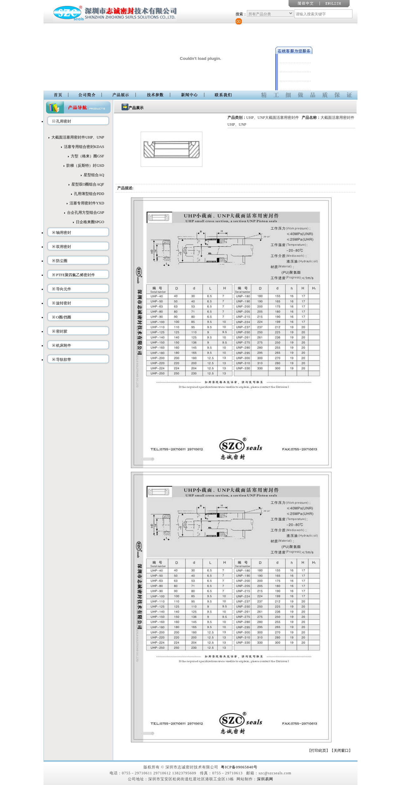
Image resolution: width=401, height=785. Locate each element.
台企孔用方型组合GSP (85, 212)
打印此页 (318, 750)
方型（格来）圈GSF (87, 156)
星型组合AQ (94, 175)
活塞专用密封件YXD (87, 203)
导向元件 (63, 289)
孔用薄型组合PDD (89, 194)
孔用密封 (63, 121)
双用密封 (63, 247)
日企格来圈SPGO (90, 222)
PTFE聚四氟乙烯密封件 (75, 275)
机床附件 (63, 345)
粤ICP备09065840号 (239, 767)
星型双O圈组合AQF (87, 184)
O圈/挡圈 (63, 317)
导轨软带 (63, 359)
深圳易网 (265, 779)
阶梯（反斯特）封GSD (85, 165)
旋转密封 (63, 303)
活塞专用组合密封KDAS (84, 147)
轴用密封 (63, 232)
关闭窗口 (341, 750)
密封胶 (61, 331)
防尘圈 (61, 261)
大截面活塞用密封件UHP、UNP (77, 137)
